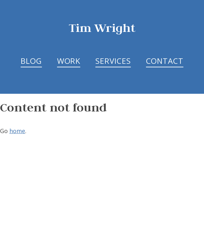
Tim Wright (102, 27)
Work (69, 60)
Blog (31, 60)
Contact (164, 60)
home (17, 131)
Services (113, 60)
